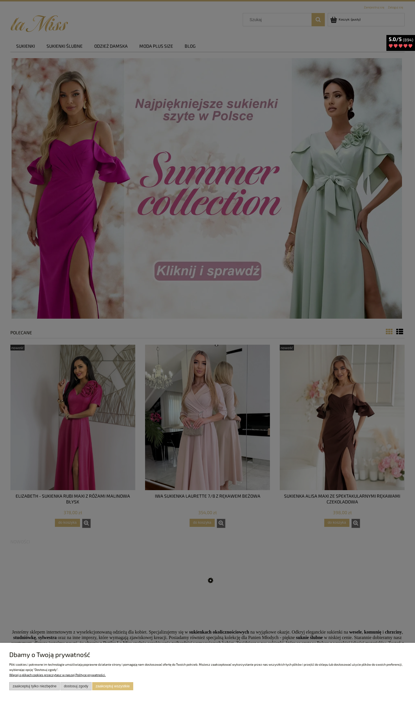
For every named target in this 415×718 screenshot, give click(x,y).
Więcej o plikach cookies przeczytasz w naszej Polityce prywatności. (57, 675)
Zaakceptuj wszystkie (113, 686)
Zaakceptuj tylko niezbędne (35, 686)
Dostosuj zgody (76, 686)
